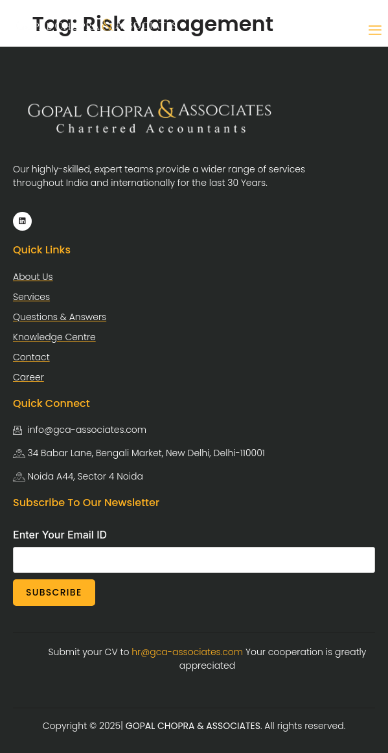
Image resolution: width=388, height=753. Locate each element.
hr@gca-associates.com (187, 651)
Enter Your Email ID (60, 534)
